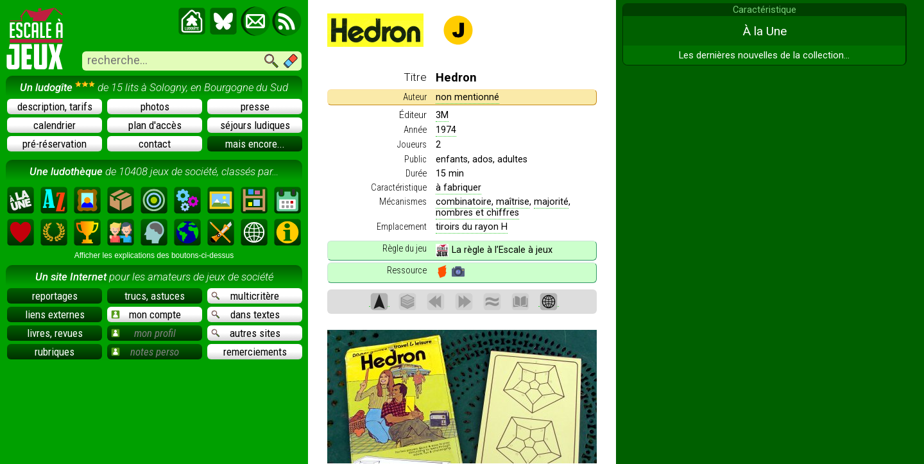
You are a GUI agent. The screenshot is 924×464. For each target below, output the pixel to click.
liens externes (55, 314)
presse (255, 106)
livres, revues (55, 333)
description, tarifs (54, 106)
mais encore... (255, 143)
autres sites (245, 333)
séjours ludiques (255, 125)
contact (155, 143)
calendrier (54, 125)
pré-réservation (54, 143)
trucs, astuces (154, 295)
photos (155, 106)
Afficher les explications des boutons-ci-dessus (154, 255)
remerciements (255, 351)
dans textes (245, 314)
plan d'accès (155, 125)
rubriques (54, 351)
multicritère (245, 295)
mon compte (146, 314)
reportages (55, 295)
